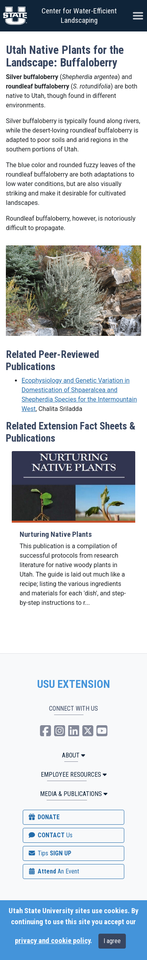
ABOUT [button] (73, 755)
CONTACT (50, 835)
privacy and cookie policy (52, 940)
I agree (112, 941)
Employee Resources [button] (74, 774)
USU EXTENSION (73, 684)
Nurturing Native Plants (56, 534)
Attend (53, 871)
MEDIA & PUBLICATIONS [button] (73, 794)
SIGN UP (49, 853)
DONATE (43, 817)
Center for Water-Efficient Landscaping (79, 15)
